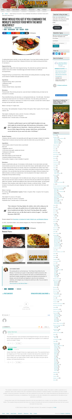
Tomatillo (56, 369)
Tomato (26, 29)
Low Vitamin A (57, 294)
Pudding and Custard (58, 182)
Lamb (55, 270)
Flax (54, 217)
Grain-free (55, 227)
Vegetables (55, 343)
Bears (55, 337)
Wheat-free (56, 143)
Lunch (54, 263)
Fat (54, 214)
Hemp (54, 231)
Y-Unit (54, 407)
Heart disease (57, 196)
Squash (55, 321)
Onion (55, 361)
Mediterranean (56, 278)
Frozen (55, 179)
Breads (54, 156)
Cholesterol (55, 162)
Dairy (54, 169)
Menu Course (56, 280)
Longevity (55, 259)
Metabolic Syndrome (58, 197)
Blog (31, 413)
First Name (55, 38)
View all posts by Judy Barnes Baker (19, 283)
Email (54, 43)
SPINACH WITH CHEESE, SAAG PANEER (40, 293)
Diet (54, 184)
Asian (54, 148)
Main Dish (22, 29)
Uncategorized (56, 339)
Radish (55, 363)
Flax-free (55, 219)
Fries (55, 317)
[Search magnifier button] (71, 9)
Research (20, 413)
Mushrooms (56, 358)
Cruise (54, 165)
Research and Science (58, 303)
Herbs (55, 327)
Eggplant (56, 352)
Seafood (55, 275)
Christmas (56, 236)
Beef (55, 266)
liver (55, 272)
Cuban (54, 167)
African (54, 135)
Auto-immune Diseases (58, 191)
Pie (54, 181)
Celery (55, 349)
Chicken (55, 267)
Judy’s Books (13, 413)
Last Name (55, 40)
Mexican (55, 287)
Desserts (55, 175)
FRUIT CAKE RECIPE (8, 293)
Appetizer (56, 281)
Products (55, 301)
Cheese (55, 170)
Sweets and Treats (57, 332)
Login (48, 315)
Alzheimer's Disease (58, 189)
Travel (54, 336)
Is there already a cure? (58, 251)
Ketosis (54, 255)
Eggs (54, 207)
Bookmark (19, 289)
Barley (54, 150)
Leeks (55, 357)
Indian (54, 249)
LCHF (17, 29)
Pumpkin (56, 362)
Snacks (55, 285)
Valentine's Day (57, 246)
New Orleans (56, 291)
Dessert (55, 284)
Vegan (54, 341)
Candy (55, 177)
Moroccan (55, 289)
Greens (55, 355)
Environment (55, 209)
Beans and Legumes (58, 345)
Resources (26, 413)
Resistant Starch (56, 305)
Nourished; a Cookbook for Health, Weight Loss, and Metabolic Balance (30, 219)
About (7, 413)
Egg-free (56, 139)
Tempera (62, 413)
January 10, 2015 (18, 27)
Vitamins (55, 376)
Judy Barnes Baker (7, 27)
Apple (55, 224)
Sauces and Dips (56, 311)
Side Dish (55, 313)
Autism (55, 190)
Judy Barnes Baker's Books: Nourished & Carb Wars (62, 64)
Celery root (56, 314)
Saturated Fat (56, 309)
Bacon (5, 289)
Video (54, 374)
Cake (55, 176)
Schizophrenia (57, 203)
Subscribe (57, 27)
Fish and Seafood (11, 29)
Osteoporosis (56, 202)
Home (3, 413)
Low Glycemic (56, 261)
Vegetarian (55, 372)
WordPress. (68, 413)
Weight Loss (55, 378)
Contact (35, 413)
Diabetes (56, 193)
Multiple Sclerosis (57, 199)
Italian (54, 253)
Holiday (54, 235)
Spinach (55, 368)
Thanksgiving (56, 244)
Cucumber (56, 351)
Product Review (56, 299)
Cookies (55, 178)
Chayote (55, 350)
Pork (55, 274)
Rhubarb (56, 365)
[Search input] (60, 9)
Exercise (55, 212)
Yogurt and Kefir (57, 173)
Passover (56, 242)
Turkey (55, 276)
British (6, 13)
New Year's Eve (57, 241)
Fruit (54, 223)
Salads (54, 307)
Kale (55, 356)
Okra (55, 359)
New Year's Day (57, 240)
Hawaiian (55, 229)
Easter (54, 205)
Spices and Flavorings (57, 325)
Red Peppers (56, 320)
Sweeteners (55, 329)
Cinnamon (56, 326)
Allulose (55, 330)
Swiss (54, 334)
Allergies (55, 137)
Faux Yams (56, 316)
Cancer (54, 160)
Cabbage (56, 346)
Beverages (55, 152)
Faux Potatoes (57, 315)
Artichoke (56, 344)
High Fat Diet (56, 233)
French (54, 221)
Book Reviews (56, 154)
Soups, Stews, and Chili (58, 323)
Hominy (55, 319)
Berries (55, 225)
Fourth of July (57, 237)
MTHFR (55, 198)
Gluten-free (56, 140)
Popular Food (10, 289)
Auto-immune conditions (59, 138)
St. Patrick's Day (57, 243)
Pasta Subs (56, 273)
